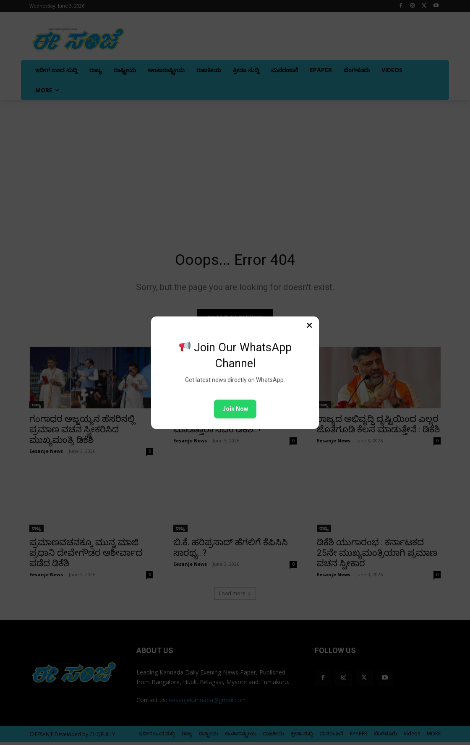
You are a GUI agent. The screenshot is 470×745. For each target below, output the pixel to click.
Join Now (235, 408)
